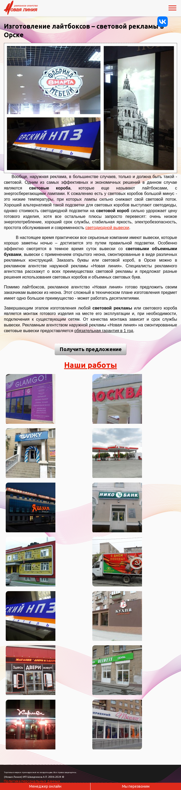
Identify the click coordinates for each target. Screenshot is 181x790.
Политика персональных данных (32, 781)
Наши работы (90, 365)
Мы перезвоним (136, 786)
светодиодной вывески (107, 227)
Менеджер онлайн (45, 786)
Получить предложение (91, 349)
